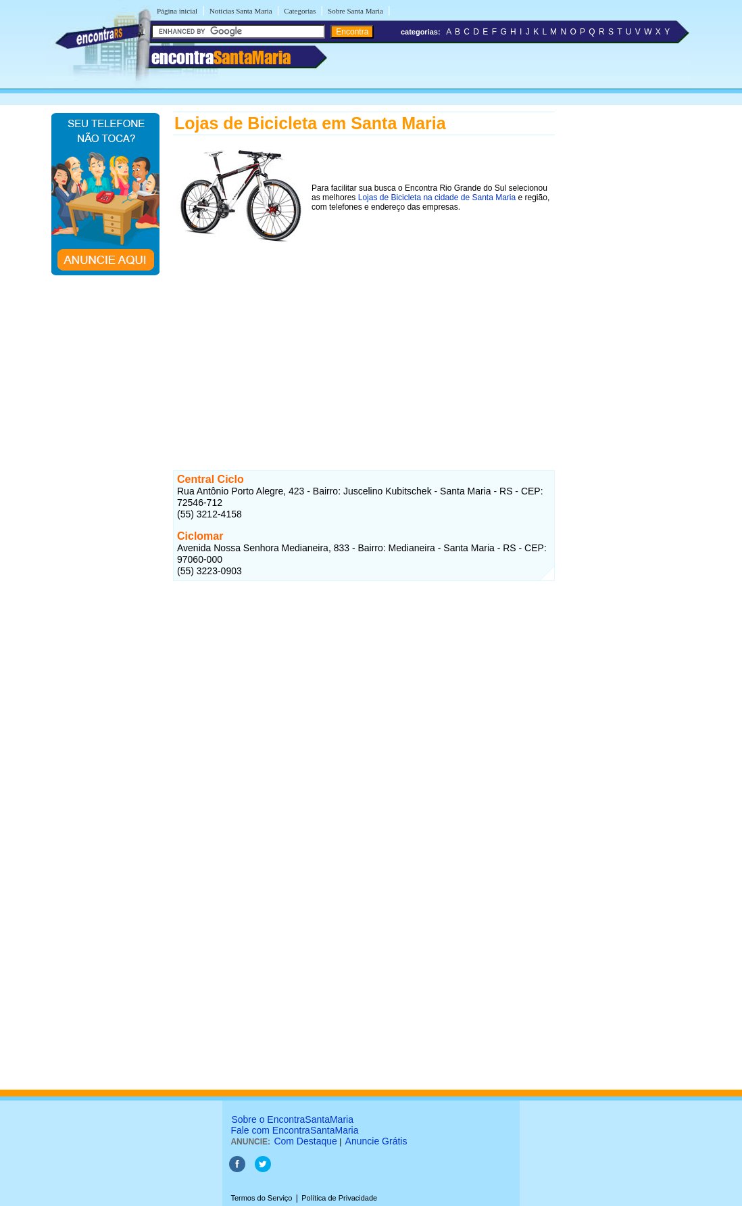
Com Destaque (305, 1141)
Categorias (300, 11)
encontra (221, 57)
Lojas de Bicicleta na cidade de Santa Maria (437, 197)
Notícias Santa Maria (240, 11)
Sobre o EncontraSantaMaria (292, 1119)
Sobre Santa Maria (355, 11)
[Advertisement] (364, 343)
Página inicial (177, 11)
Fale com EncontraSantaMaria (294, 1130)
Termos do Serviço (261, 1198)
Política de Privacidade (339, 1198)
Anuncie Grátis (376, 1141)
